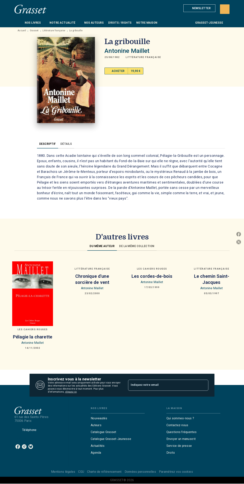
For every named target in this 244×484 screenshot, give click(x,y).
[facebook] (17, 446)
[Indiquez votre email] (163, 385)
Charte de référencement (104, 472)
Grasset (34, 30)
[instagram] (24, 446)
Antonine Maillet (126, 50)
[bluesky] (30, 446)
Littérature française (54, 30)
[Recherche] (225, 9)
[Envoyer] (203, 385)
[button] (199, 8)
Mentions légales (63, 472)
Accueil (22, 30)
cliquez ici (71, 392)
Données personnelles (140, 472)
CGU (81, 472)
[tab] (18, 22)
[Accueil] (30, 9)
